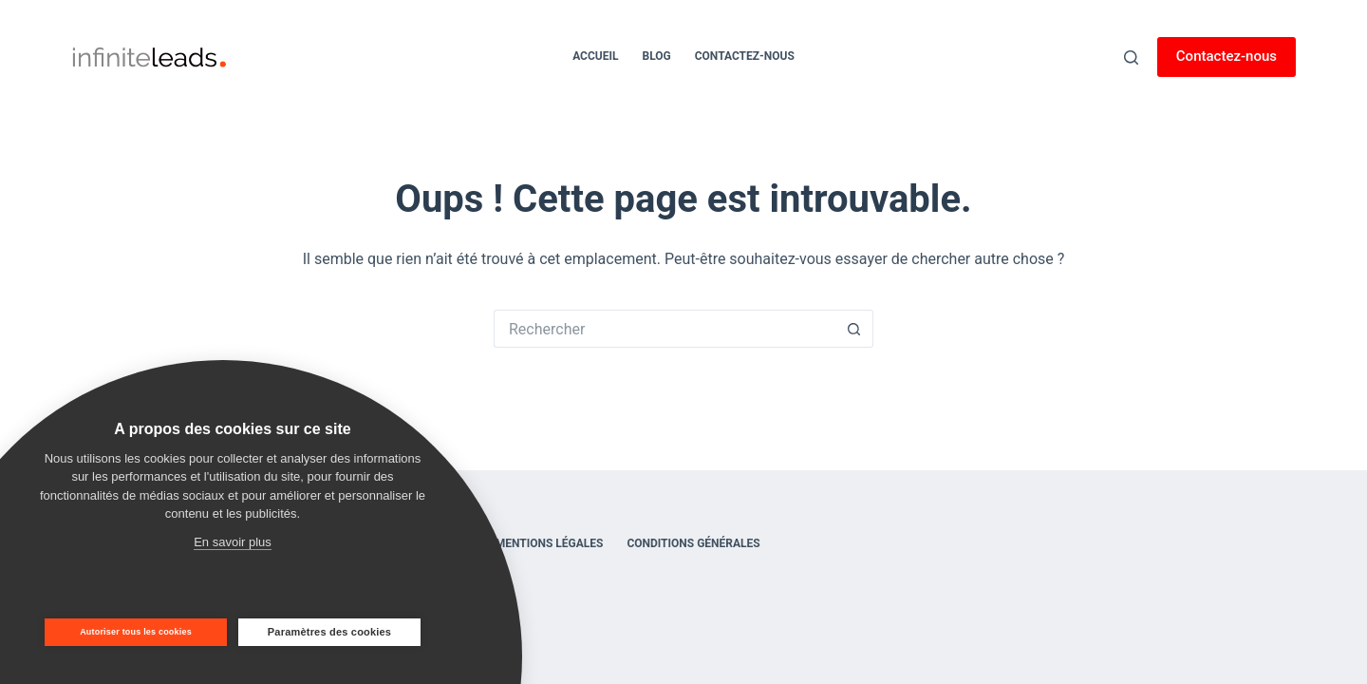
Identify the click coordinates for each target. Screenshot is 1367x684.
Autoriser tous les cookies (136, 631)
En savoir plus (233, 542)
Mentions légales (550, 543)
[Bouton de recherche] (854, 329)
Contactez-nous (745, 56)
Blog (656, 56)
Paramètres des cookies (329, 631)
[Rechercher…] (664, 329)
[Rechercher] (1131, 57)
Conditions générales (693, 543)
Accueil (595, 56)
